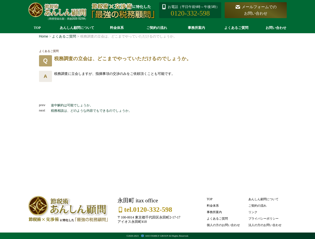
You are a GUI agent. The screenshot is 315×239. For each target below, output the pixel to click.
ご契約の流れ (156, 28)
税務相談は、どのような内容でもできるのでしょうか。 (91, 110)
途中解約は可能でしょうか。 (72, 105)
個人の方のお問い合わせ (223, 225)
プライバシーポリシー (263, 218)
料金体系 (117, 28)
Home (43, 36)
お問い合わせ (276, 28)
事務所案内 (196, 28)
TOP (37, 28)
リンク (252, 212)
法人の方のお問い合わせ (265, 225)
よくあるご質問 (236, 28)
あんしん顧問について (77, 28)
